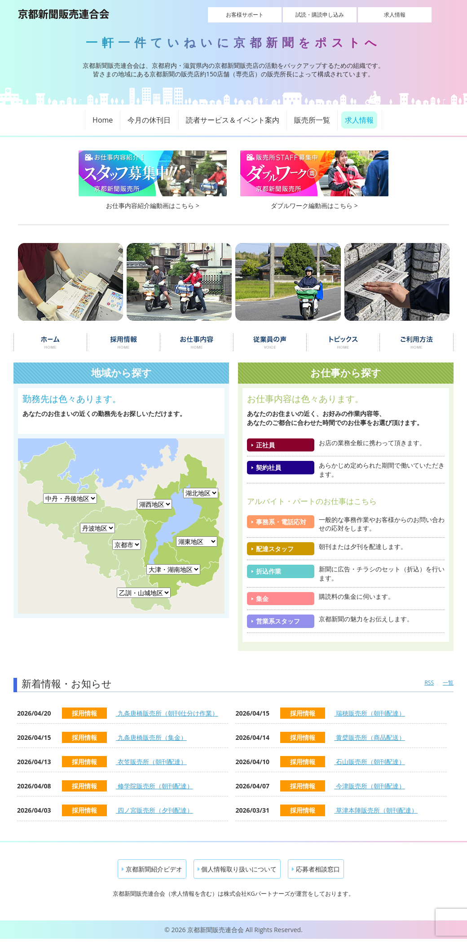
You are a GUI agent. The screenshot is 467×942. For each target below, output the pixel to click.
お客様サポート (256, 14)
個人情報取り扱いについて (237, 869)
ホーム (50, 342)
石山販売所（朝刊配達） (369, 761)
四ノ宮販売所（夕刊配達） (154, 810)
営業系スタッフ (278, 621)
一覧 (448, 682)
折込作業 (268, 571)
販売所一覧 (312, 120)
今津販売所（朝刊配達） (369, 786)
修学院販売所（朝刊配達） (154, 786)
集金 (262, 598)
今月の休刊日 (149, 120)
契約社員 (268, 467)
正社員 (265, 445)
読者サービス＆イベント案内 (232, 120)
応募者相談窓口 (316, 869)
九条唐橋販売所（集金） (151, 737)
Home (103, 120)
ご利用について (417, 342)
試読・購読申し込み (319, 14)
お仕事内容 (197, 342)
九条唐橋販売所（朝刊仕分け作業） (167, 713)
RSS (429, 682)
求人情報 (383, 14)
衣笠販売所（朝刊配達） (151, 761)
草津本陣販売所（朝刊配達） (376, 810)
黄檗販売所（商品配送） (369, 737)
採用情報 (123, 342)
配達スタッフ (275, 548)
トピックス (343, 342)
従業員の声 (270, 342)
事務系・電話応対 (281, 521)
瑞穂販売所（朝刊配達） (369, 713)
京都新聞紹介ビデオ (152, 869)
